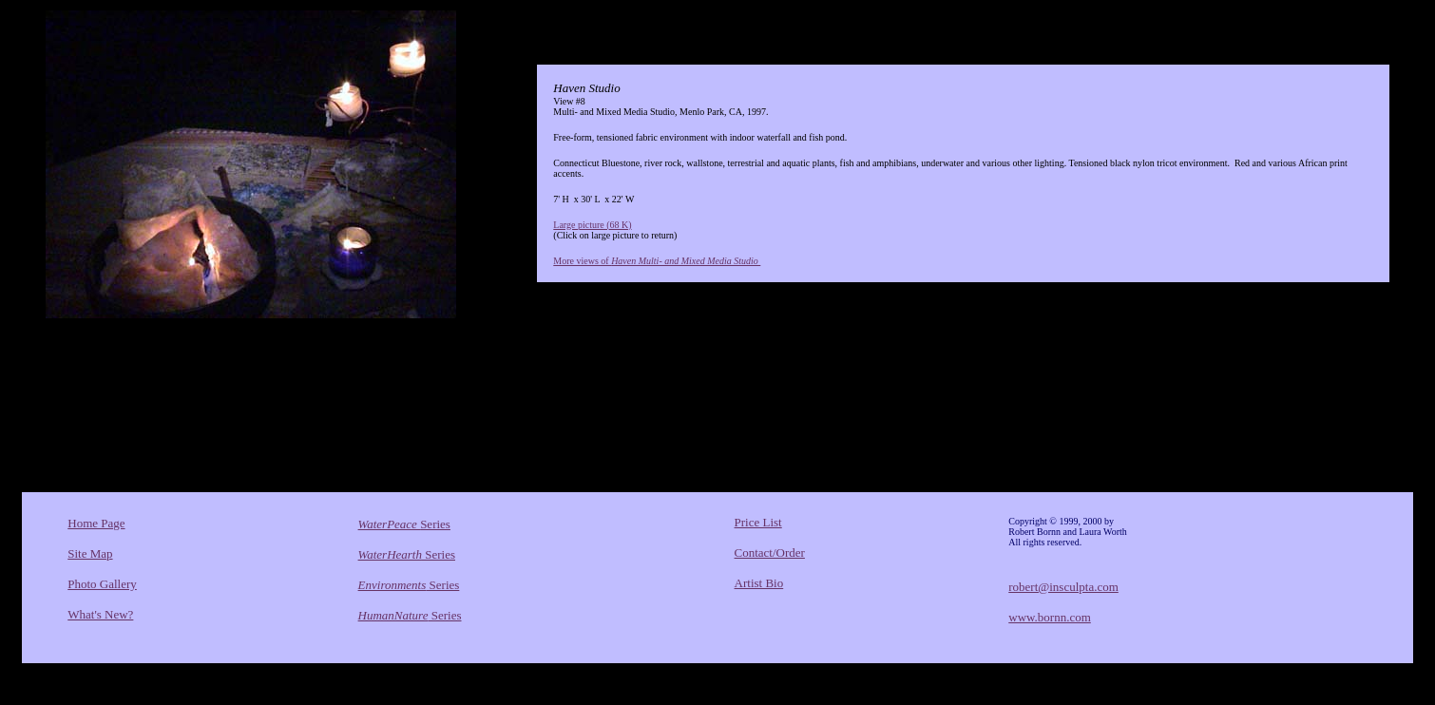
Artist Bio (759, 583)
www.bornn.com (1049, 617)
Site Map (89, 553)
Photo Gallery (102, 584)
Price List (758, 522)
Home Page (95, 523)
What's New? (100, 614)
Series (404, 524)
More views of (656, 261)
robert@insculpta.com (1063, 587)
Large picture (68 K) (592, 224)
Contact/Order (770, 552)
